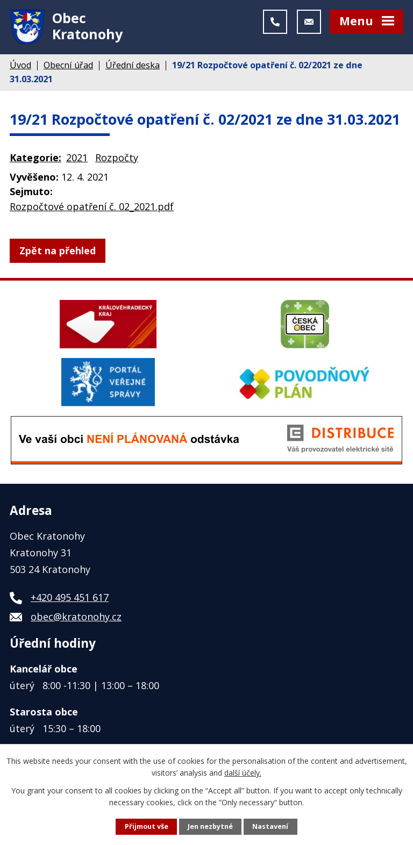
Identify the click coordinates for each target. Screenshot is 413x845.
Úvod (20, 65)
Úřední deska (132, 65)
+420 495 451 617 (70, 597)
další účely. (242, 773)
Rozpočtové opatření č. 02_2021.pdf (92, 206)
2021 (77, 157)
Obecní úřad (68, 65)
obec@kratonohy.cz (76, 616)
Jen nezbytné (210, 826)
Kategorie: (35, 157)
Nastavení (270, 826)
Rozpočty (116, 157)
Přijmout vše (146, 826)
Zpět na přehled (57, 250)
